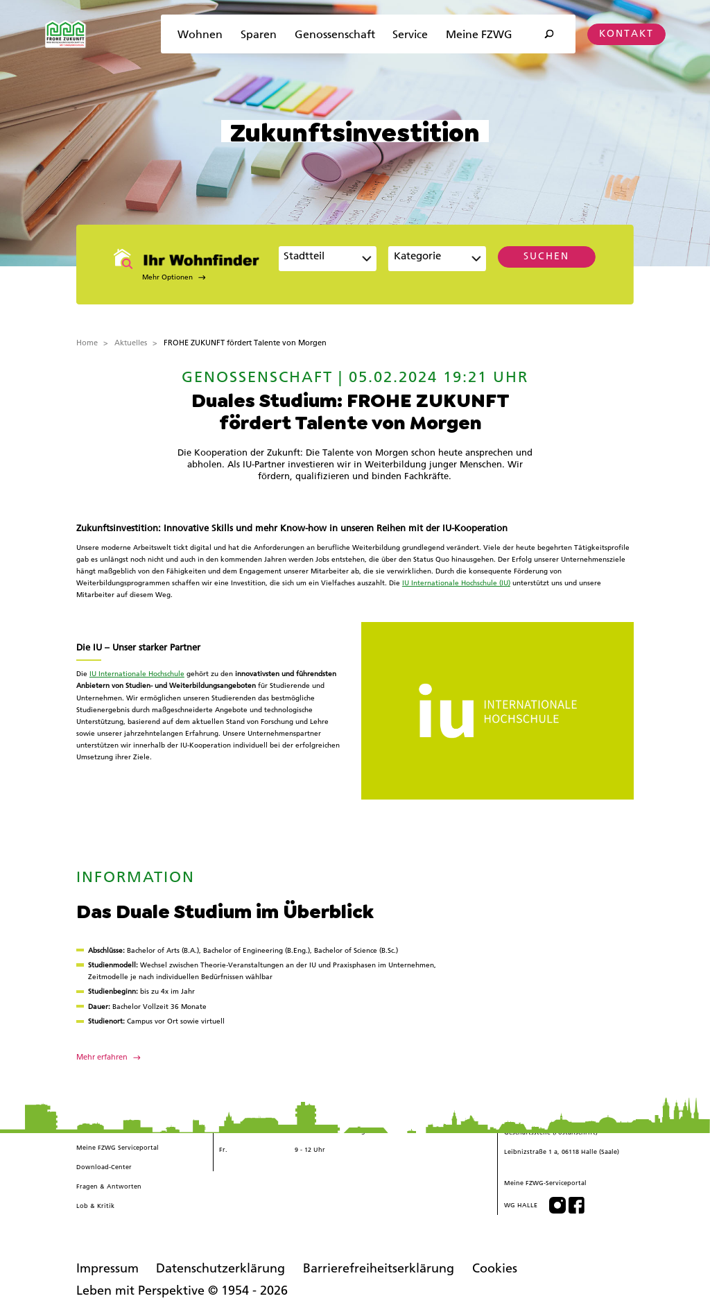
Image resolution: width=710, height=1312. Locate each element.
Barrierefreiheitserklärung (378, 1268)
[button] (190, 277)
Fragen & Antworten (108, 1186)
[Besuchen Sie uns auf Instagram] (557, 1205)
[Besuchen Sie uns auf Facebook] (577, 1205)
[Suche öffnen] (549, 34)
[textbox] (429, 260)
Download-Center (104, 1167)
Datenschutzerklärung (220, 1268)
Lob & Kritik (95, 1205)
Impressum (107, 1268)
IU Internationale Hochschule (136, 673)
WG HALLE (520, 1205)
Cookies (494, 1268)
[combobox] (327, 258)
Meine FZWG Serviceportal (117, 1147)
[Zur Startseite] (65, 34)
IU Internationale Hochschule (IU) (456, 582)
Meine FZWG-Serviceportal (545, 1182)
